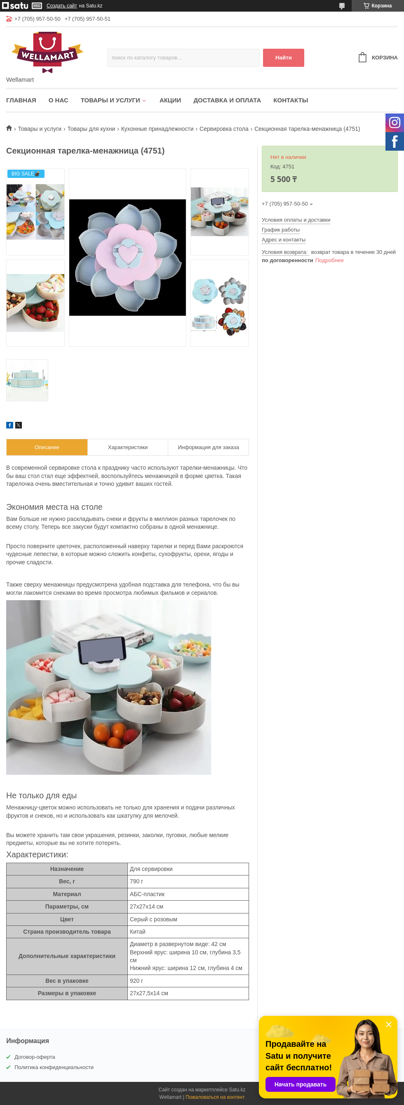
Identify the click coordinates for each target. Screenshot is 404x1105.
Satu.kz (237, 1090)
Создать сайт (62, 6)
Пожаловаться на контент (215, 1097)
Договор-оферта (34, 1057)
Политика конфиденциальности (54, 1067)
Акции (170, 100)
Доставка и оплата (227, 100)
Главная (21, 100)
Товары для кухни (91, 128)
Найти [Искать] (283, 57)
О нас (58, 100)
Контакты (290, 100)
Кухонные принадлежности (157, 128)
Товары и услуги (110, 100)
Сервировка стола (224, 128)
